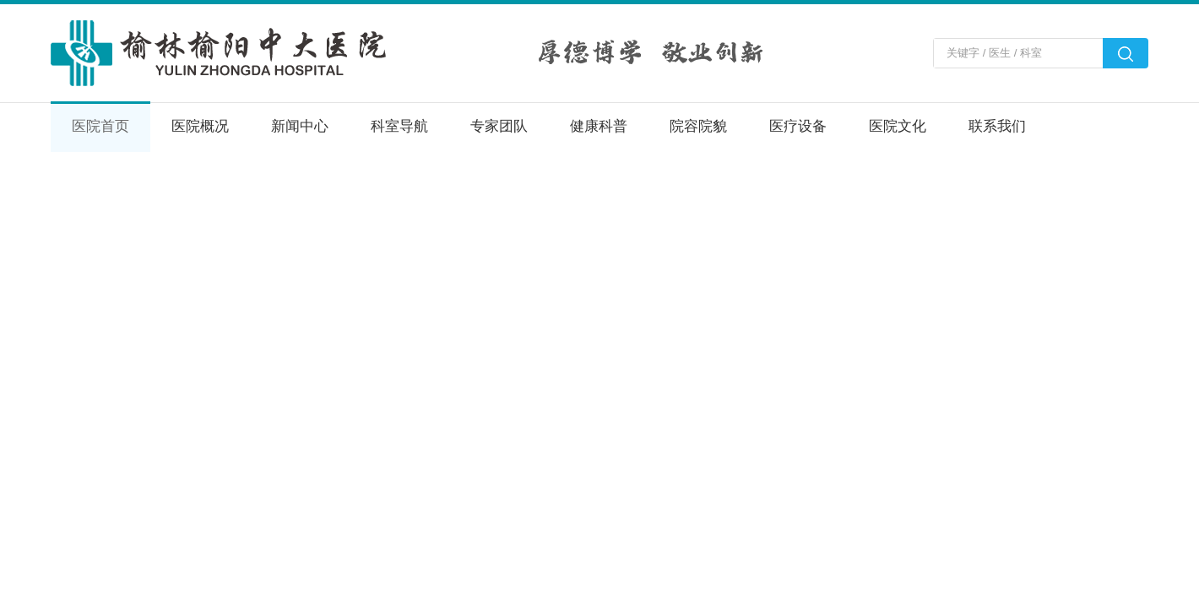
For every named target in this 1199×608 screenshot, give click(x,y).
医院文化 (897, 126)
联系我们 (997, 126)
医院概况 (200, 126)
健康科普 (598, 126)
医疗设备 (798, 126)
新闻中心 (299, 126)
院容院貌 (698, 126)
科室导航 (399, 126)
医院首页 (100, 126)
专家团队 (499, 126)
